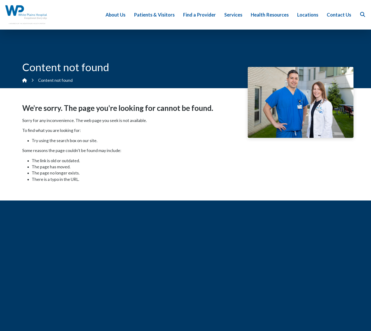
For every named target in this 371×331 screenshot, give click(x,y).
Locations (308, 14)
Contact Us (339, 14)
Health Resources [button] (270, 14)
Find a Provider (200, 14)
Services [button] (234, 14)
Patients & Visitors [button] (155, 14)
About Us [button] (116, 14)
